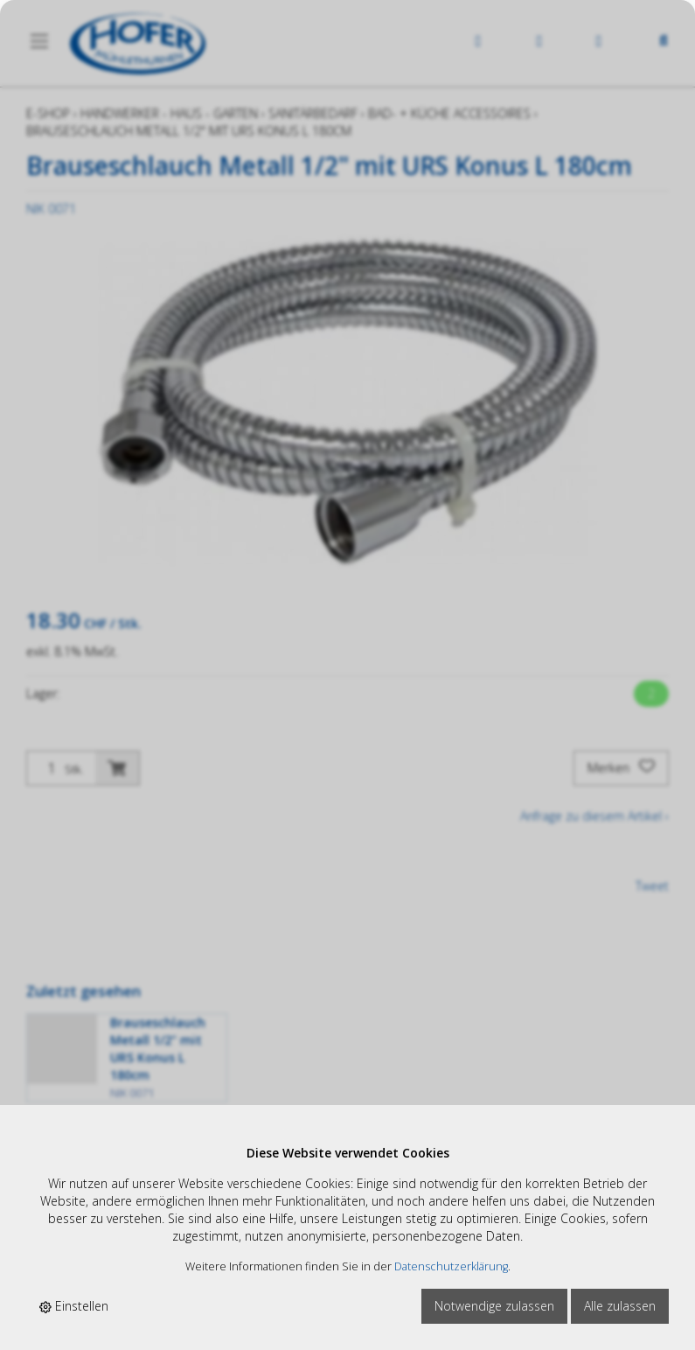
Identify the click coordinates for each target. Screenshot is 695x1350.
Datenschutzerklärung (451, 1266)
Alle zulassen (620, 1306)
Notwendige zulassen (494, 1306)
